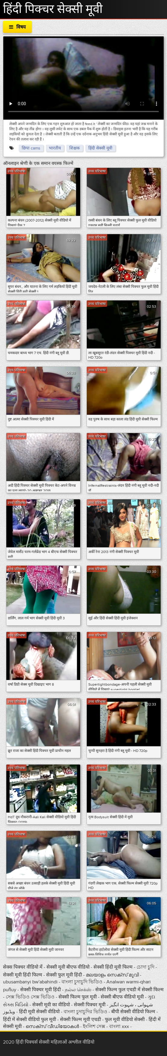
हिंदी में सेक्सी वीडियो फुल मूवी (30, 1020)
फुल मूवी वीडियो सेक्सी (125, 1020)
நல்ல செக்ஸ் (78, 990)
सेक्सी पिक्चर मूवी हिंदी (41, 990)
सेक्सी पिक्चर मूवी (90, 1005)
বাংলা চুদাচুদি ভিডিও (81, 982)
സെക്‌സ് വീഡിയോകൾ (52, 1026)
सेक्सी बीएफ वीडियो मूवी (122, 997)
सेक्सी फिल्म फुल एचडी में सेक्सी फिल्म (129, 990)
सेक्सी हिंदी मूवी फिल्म (113, 967)
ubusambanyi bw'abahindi (30, 982)
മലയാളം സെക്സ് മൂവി (112, 975)
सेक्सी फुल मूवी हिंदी (64, 975)
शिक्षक (74, 148)
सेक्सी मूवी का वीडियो (51, 1005)
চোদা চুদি (145, 967)
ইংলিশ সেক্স (94, 1026)
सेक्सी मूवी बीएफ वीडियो (68, 967)
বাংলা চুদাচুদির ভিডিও (85, 1012)
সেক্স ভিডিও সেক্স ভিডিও (30, 997)
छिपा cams (31, 148)
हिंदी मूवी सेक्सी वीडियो (40, 1012)
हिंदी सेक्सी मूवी (100, 148)
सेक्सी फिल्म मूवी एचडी (80, 1020)
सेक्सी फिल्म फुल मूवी (77, 997)
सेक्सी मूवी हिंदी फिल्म (23, 975)
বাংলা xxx (119, 1026)
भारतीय (55, 148)
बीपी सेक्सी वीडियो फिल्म (133, 1012)
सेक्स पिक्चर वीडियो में (23, 967)
